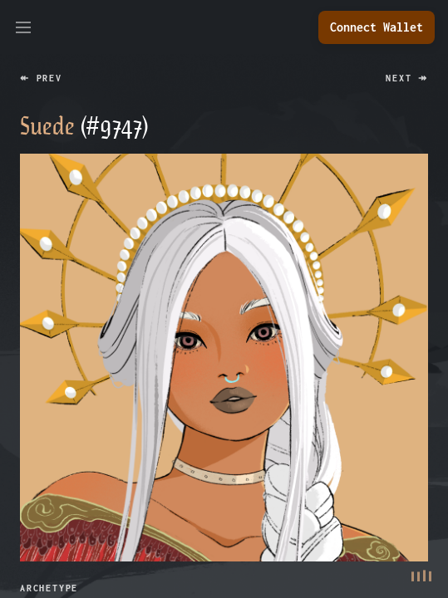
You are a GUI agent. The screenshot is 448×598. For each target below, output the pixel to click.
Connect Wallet (376, 27)
